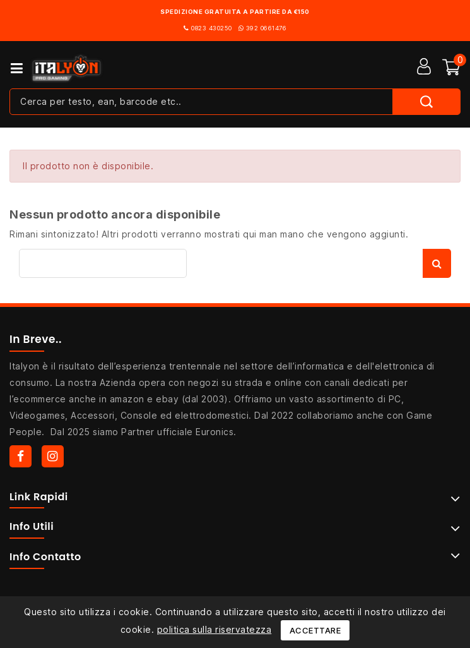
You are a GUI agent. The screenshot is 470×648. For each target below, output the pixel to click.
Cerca (437, 263)
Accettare (315, 630)
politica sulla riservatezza (214, 629)
